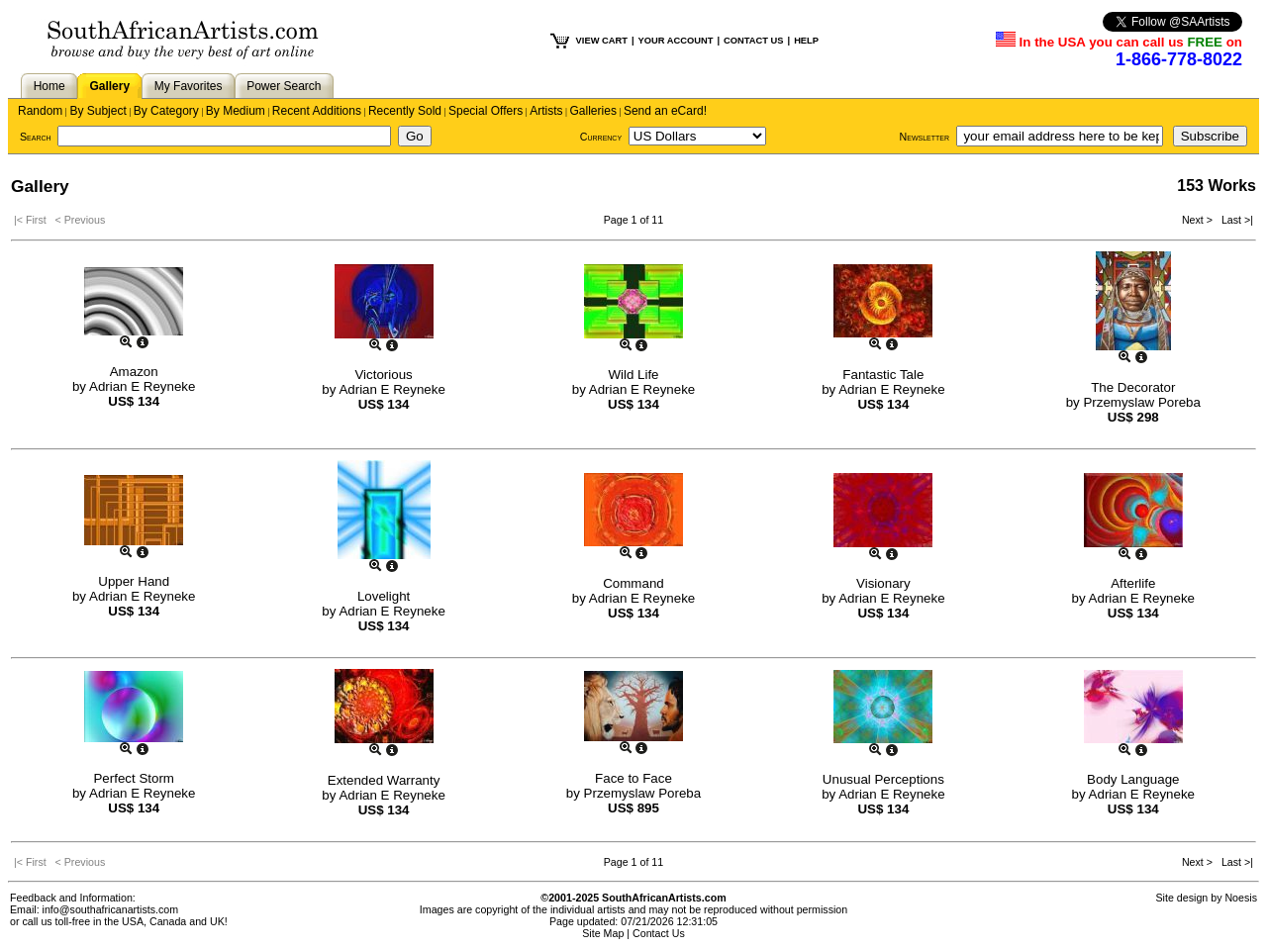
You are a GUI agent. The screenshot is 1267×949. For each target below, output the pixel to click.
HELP (806, 41)
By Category (166, 111)
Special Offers (485, 111)
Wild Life (633, 374)
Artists (546, 111)
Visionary (883, 583)
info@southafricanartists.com (111, 909)
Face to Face (633, 778)
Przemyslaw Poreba (1142, 402)
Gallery (109, 86)
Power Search (283, 86)
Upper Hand (133, 581)
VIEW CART (602, 41)
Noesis (1240, 897)
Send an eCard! (665, 111)
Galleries (593, 111)
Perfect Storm (133, 778)
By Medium (235, 111)
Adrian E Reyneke (142, 386)
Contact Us (659, 933)
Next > (1199, 220)
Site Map (603, 933)
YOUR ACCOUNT (676, 41)
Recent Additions (316, 111)
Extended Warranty (384, 780)
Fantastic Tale (883, 374)
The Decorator (1133, 387)
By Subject (97, 111)
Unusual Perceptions (883, 779)
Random (40, 111)
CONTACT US (753, 41)
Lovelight (383, 596)
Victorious (383, 374)
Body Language (1133, 779)
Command (633, 583)
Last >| (1234, 220)
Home (49, 86)
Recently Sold (404, 111)
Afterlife (1133, 583)
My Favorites (188, 86)
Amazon (134, 371)
